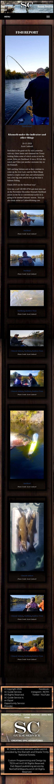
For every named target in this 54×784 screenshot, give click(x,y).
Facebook (44, 689)
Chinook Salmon (17, 351)
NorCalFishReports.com (21, 769)
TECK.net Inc (16, 763)
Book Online (45, 6)
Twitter (35, 694)
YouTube (45, 694)
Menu (7, 17)
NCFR (46, 692)
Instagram (36, 692)
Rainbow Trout (30, 311)
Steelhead (27, 126)
